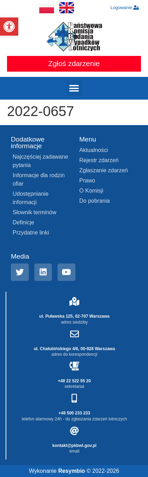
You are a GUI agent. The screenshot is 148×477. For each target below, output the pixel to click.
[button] (9, 26)
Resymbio (71, 471)
